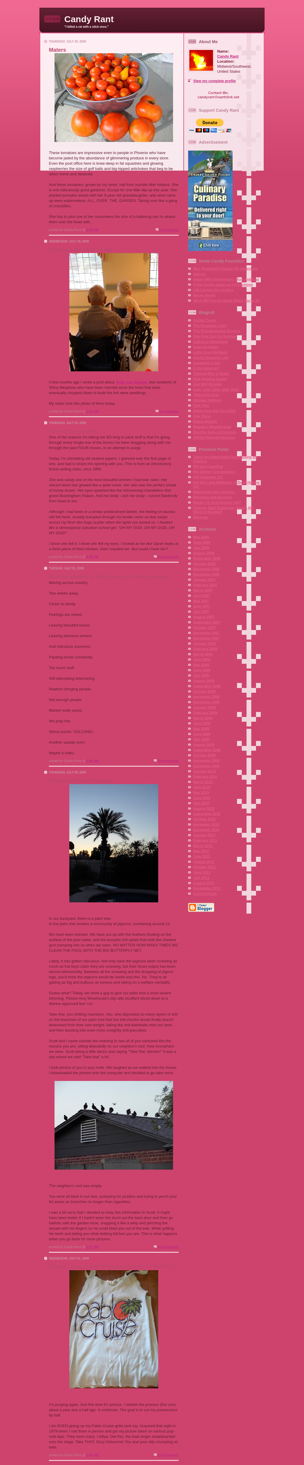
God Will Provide (207, 384)
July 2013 (201, 878)
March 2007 (202, 590)
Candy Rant (228, 56)
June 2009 (201, 734)
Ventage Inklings (207, 400)
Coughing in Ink (206, 363)
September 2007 (206, 622)
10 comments (168, 557)
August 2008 (203, 681)
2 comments (169, 230)
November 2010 (206, 825)
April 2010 (201, 787)
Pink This (201, 406)
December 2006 (206, 574)
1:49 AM (92, 761)
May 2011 (201, 851)
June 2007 (201, 606)
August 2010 (203, 809)
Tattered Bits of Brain (211, 374)
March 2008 (202, 654)
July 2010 (201, 803)
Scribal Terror (204, 320)
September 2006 (206, 558)
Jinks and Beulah (131, 382)
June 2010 (201, 798)
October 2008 (204, 691)
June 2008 (201, 670)
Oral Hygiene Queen (210, 379)
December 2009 (206, 766)
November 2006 (206, 569)
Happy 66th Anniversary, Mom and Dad (226, 279)
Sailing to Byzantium (210, 342)
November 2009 (206, 761)
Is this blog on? (206, 368)
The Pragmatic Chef (210, 326)
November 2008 (206, 697)
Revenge (200, 517)
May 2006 (201, 537)
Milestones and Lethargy (214, 492)
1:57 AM (92, 1247)
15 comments (168, 1455)
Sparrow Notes (205, 347)
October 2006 (204, 564)
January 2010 (204, 771)
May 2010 (201, 793)
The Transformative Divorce (216, 331)
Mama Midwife (205, 422)
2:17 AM (92, 411)
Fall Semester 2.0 (207, 477)
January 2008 (204, 644)
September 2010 (206, 814)
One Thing (202, 416)
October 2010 (204, 819)
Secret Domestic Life (210, 358)
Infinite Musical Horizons (214, 438)
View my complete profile (214, 81)
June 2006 (201, 542)
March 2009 (202, 718)
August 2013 (203, 883)
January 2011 (204, 835)
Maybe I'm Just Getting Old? (217, 503)
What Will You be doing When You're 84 (226, 301)
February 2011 (205, 840)
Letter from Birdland (210, 352)
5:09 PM (92, 230)
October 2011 (204, 867)
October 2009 (204, 755)
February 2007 (205, 585)
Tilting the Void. (206, 395)
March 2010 (202, 782)
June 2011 (201, 856)
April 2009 (201, 723)
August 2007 (203, 617)
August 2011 (203, 862)
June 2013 (201, 872)
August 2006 (203, 553)
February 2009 (205, 713)
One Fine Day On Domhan (215, 336)
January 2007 (204, 580)
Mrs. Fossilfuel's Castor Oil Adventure (225, 269)
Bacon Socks (204, 295)
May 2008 (201, 665)
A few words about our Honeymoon (223, 285)
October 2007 (204, 628)
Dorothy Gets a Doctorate (214, 432)
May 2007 (201, 601)
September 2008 (206, 686)
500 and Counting (208, 466)
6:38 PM (92, 557)
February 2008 (205, 649)
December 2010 (206, 830)
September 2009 (206, 750)
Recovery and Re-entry (212, 497)
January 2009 (204, 707)
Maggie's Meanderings (212, 427)
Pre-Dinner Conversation (214, 472)
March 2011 (202, 846)
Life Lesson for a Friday (213, 290)
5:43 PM (92, 1455)
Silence (199, 274)
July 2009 (201, 739)
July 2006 (201, 548)
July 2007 (201, 612)
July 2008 (201, 676)
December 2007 (206, 638)
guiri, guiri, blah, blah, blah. (216, 390)
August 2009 (203, 745)
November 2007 (206, 633)
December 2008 (206, 702)
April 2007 (201, 596)
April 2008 (201, 660)
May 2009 (201, 729)
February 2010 (205, 777)
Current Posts (205, 894)
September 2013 (206, 888)
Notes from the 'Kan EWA (214, 411)
